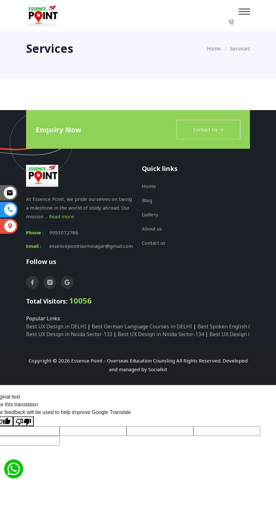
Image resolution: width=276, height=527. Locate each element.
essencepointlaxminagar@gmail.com (91, 246)
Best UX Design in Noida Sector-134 (161, 334)
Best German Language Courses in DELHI (142, 326)
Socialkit (157, 369)
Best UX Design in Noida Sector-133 (69, 334)
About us (152, 228)
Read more (61, 216)
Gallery (150, 214)
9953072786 (63, 232)
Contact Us (208, 129)
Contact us (153, 243)
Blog (147, 200)
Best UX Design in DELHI (56, 326)
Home (214, 48)
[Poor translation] (23, 421)
